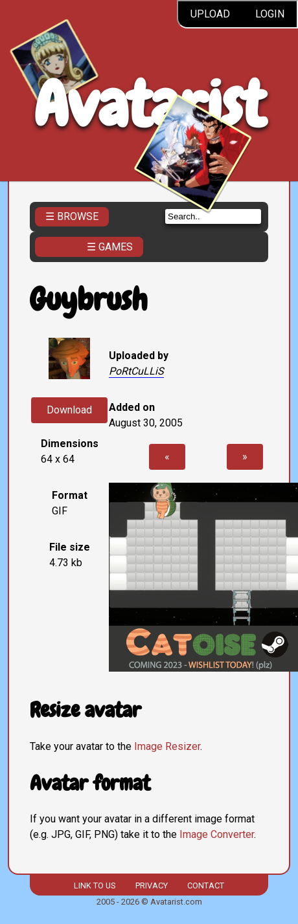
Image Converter (216, 834)
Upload (210, 14)
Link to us (94, 885)
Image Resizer (167, 746)
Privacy (151, 885)
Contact (205, 885)
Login (269, 14)
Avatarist (149, 104)
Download (69, 410)
